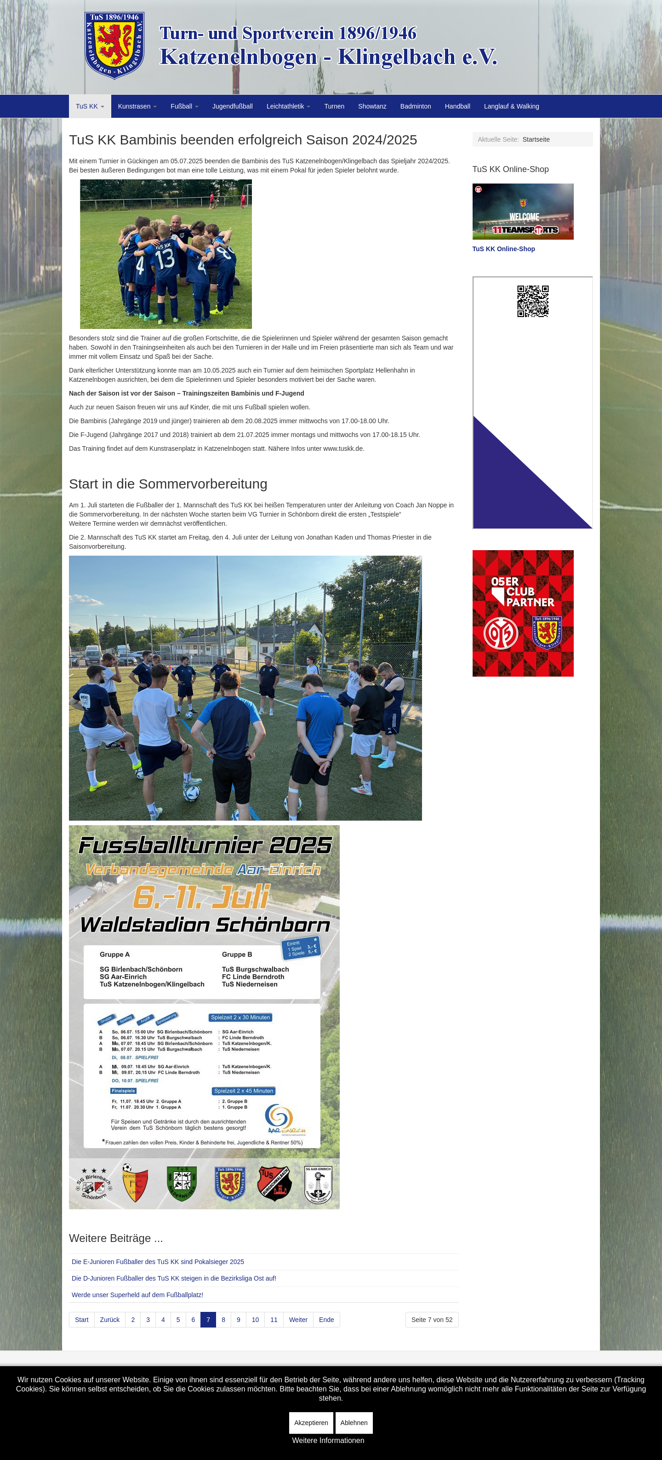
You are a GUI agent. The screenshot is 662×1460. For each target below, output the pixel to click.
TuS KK (90, 106)
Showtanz (372, 106)
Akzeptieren (311, 1422)
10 (255, 1319)
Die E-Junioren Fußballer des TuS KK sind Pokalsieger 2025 (158, 1261)
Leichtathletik (289, 106)
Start (82, 1319)
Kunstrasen (137, 106)
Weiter (298, 1319)
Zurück (110, 1319)
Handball (457, 106)
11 (274, 1319)
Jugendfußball (232, 106)
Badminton (415, 106)
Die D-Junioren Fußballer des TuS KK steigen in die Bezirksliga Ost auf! (174, 1278)
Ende (326, 1319)
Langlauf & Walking (511, 106)
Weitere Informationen (328, 1440)
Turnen (334, 106)
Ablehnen (354, 1422)
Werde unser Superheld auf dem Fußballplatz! (137, 1295)
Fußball (185, 106)
